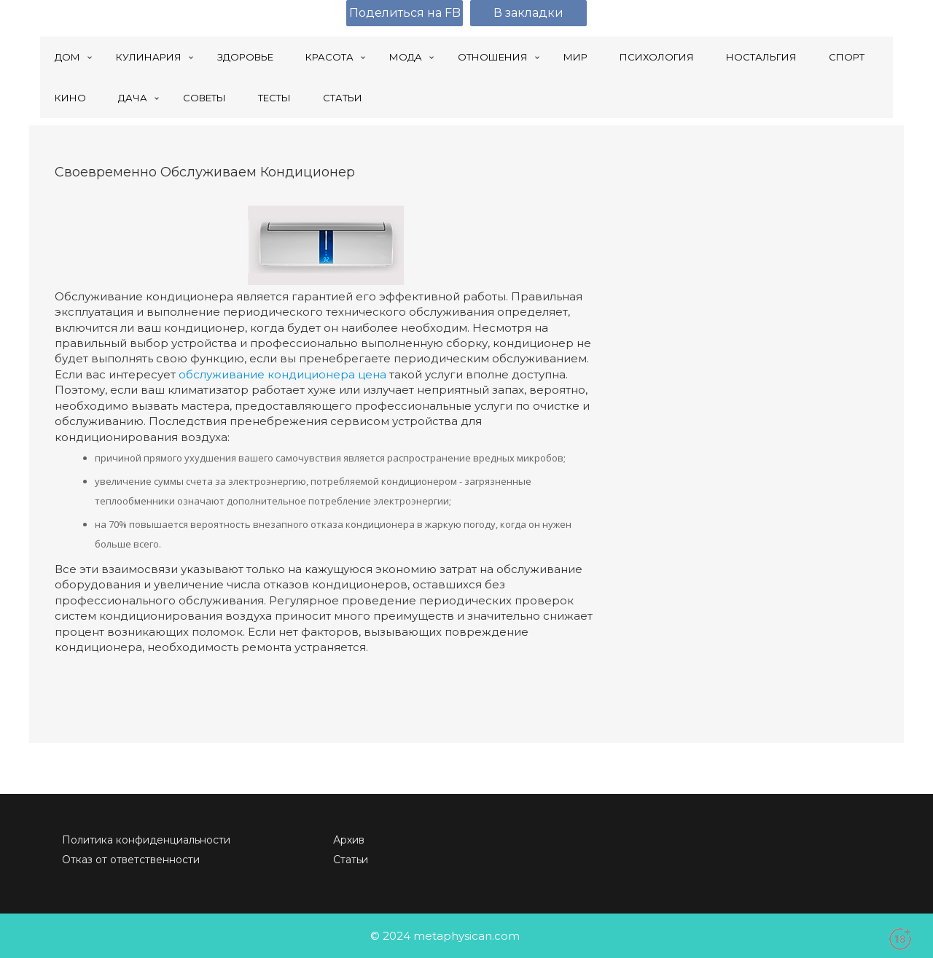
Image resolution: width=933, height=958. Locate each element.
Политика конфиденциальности (146, 839)
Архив (348, 839)
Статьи (350, 859)
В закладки (528, 13)
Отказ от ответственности (131, 859)
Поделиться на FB (405, 13)
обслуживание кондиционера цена (282, 374)
